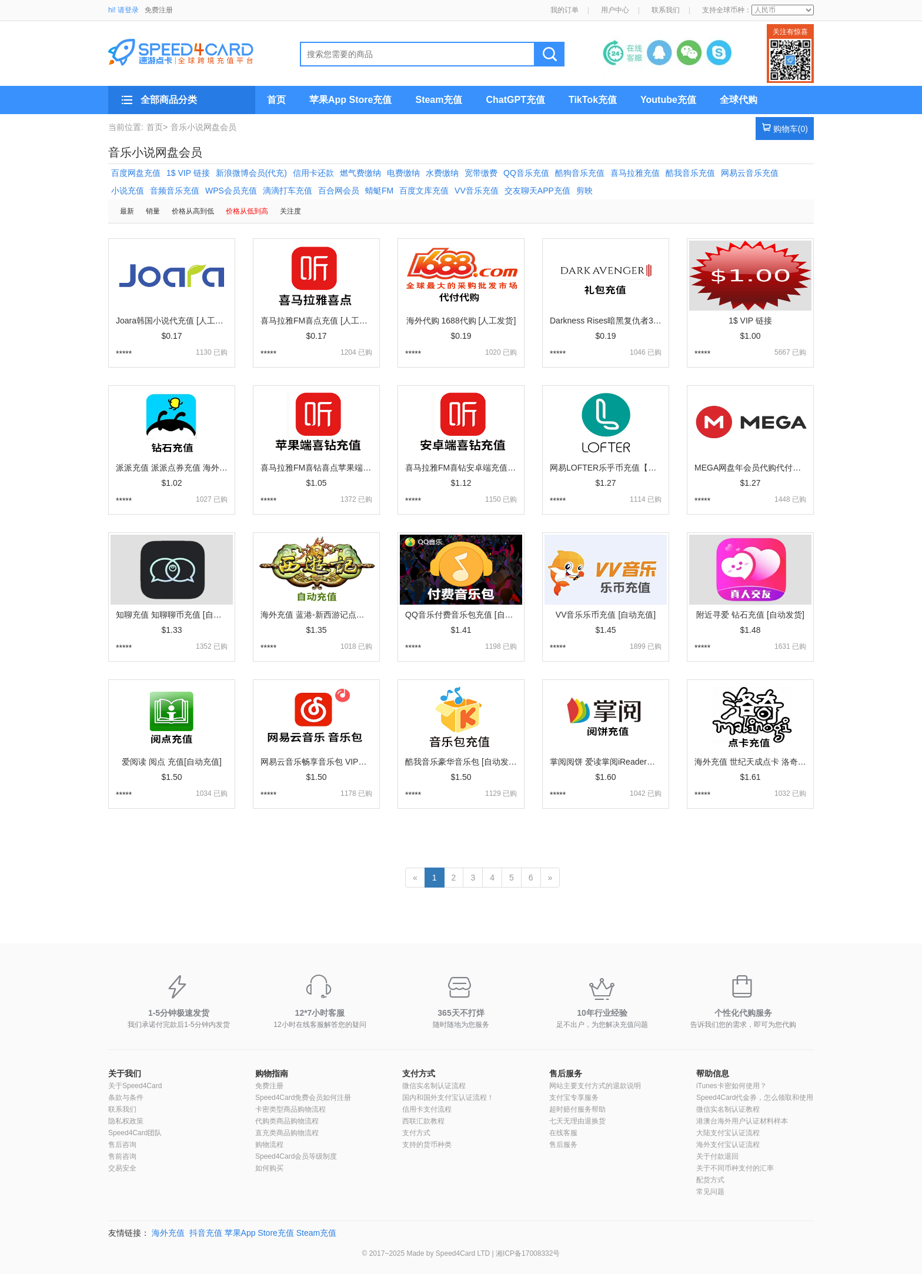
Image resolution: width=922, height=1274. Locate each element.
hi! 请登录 (123, 10)
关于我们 (124, 1073)
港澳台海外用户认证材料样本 (742, 1121)
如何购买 (269, 1168)
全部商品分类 (169, 100)
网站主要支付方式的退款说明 (595, 1086)
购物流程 (269, 1144)
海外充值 (168, 1233)
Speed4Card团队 (135, 1133)
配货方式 (710, 1180)
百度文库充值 (424, 190)
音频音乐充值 (174, 190)
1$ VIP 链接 (188, 173)
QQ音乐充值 (526, 173)
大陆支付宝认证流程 (728, 1133)
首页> (157, 127)
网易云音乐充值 (750, 173)
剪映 (584, 190)
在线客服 (563, 1133)
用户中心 (615, 10)
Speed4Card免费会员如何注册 (303, 1097)
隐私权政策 (125, 1121)
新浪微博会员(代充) (251, 173)
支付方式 (418, 1073)
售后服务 (565, 1073)
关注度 (290, 211)
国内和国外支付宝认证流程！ (448, 1097)
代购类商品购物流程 (287, 1121)
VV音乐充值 (477, 190)
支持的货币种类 (427, 1144)
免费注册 (159, 10)
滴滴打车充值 (287, 190)
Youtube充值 (668, 100)
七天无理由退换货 (577, 1121)
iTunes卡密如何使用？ (731, 1086)
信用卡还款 (313, 173)
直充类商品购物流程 (287, 1133)
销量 (153, 211)
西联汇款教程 (423, 1121)
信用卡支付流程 (427, 1109)
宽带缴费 (481, 173)
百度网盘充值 (136, 173)
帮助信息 (712, 1073)
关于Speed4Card (135, 1086)
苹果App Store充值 (350, 100)
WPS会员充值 (231, 190)
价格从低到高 (247, 211)
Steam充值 (438, 100)
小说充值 (127, 190)
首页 (276, 100)
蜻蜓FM (379, 190)
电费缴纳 (403, 173)
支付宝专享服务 (574, 1097)
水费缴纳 (442, 173)
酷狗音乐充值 (579, 173)
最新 (127, 211)
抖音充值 (205, 1233)
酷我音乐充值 (690, 173)
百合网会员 (338, 190)
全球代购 (738, 100)
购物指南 (271, 1073)
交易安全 (122, 1168)
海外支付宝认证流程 (728, 1144)
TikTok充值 (593, 100)
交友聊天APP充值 (537, 190)
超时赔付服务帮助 (577, 1109)
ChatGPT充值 (515, 100)
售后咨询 (122, 1144)
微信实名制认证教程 (728, 1109)
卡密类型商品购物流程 (290, 1109)
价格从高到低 (193, 211)
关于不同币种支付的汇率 (735, 1168)
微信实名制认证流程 (434, 1086)
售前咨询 (122, 1156)
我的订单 (564, 10)
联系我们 (666, 10)
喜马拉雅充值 (635, 173)
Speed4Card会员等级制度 (296, 1156)
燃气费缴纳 (360, 173)
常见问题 (710, 1192)
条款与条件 (125, 1097)
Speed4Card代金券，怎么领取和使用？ (758, 1097)
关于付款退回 (717, 1156)
